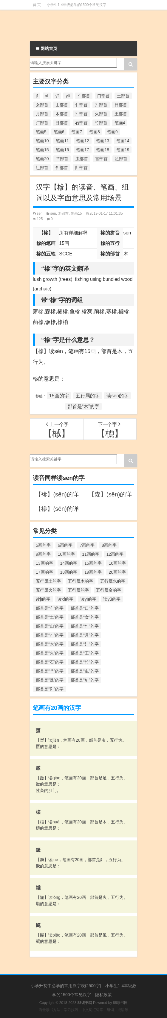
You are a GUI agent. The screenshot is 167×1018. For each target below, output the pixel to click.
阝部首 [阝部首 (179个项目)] (81, 167)
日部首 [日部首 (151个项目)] (121, 104)
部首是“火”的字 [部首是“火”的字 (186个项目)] (50, 653)
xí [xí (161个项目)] (46, 95)
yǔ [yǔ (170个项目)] (68, 95)
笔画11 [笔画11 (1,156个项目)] (62, 140)
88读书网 (120, 1003)
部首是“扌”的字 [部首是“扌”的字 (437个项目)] (50, 635)
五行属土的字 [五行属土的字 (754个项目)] (48, 581)
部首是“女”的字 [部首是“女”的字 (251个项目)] (84, 617)
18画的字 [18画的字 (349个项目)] (68, 572)
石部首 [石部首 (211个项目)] (81, 122)
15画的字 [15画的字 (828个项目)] (93, 563)
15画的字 (59, 395)
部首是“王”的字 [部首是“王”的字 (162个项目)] (84, 653)
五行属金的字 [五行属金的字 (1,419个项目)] (108, 590)
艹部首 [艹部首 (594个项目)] (62, 158)
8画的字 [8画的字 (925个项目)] (109, 545)
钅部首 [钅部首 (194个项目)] (61, 167)
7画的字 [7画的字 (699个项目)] (87, 545)
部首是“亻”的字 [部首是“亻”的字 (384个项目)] (50, 608)
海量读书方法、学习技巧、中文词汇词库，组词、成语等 (83, 1010)
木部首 (63, 213)
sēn (39, 213)
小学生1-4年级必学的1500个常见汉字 (76, 5)
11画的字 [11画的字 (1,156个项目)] (90, 554)
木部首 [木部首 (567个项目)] (61, 113)
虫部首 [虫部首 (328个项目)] (81, 158)
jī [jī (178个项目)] (37, 95)
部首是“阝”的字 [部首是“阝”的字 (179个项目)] (50, 689)
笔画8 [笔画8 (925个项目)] (94, 131)
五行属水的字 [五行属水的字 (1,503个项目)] (112, 581)
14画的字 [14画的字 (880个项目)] (68, 563)
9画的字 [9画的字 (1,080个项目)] (43, 554)
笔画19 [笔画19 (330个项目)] (122, 149)
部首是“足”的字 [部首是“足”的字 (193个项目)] (50, 680)
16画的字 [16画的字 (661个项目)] (117, 563)
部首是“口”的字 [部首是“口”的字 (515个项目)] (84, 608)
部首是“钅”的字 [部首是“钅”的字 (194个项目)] (84, 680)
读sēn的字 (117, 395)
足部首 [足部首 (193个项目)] (121, 158)
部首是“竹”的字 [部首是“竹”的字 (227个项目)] (84, 662)
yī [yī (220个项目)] (57, 95)
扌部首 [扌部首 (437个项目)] (101, 104)
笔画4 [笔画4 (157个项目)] (120, 122)
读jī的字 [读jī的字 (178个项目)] (43, 599)
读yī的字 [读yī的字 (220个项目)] (88, 599)
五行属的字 (88, 395)
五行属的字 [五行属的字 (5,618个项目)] (78, 590)
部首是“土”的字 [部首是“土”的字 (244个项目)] (50, 617)
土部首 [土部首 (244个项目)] (123, 95)
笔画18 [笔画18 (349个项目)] (102, 149)
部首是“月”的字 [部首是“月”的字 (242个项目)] (84, 635)
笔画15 (76, 213)
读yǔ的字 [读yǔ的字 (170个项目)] (111, 599)
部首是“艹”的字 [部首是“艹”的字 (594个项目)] (50, 671)
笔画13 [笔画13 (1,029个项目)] (102, 140)
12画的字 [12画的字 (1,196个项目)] (115, 554)
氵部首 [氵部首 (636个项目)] (81, 113)
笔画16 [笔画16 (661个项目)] (62, 149)
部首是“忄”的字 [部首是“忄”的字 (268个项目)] (84, 626)
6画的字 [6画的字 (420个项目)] (65, 545)
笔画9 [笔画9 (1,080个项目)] (112, 131)
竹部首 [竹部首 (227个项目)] (101, 122)
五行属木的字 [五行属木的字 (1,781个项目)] (80, 581)
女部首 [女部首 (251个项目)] (42, 104)
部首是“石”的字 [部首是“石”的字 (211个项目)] (50, 662)
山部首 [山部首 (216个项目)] (61, 104)
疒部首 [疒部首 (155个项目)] (42, 122)
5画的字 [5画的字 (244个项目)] (43, 545)
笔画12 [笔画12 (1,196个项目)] (82, 140)
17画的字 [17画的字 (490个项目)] (44, 572)
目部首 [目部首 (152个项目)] (61, 122)
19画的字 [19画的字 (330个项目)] (93, 572)
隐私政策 (103, 994)
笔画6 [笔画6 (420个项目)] (59, 131)
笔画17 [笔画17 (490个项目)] (82, 149)
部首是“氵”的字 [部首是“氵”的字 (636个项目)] (84, 644)
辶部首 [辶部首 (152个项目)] (42, 167)
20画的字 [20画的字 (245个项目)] (117, 572)
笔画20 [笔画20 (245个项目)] (42, 158)
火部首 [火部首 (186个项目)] (101, 113)
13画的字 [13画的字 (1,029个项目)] (44, 563)
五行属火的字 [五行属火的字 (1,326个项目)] (48, 590)
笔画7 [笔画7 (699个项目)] (76, 131)
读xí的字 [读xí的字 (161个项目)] (65, 599)
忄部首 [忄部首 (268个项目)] (81, 104)
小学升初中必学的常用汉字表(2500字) (66, 985)
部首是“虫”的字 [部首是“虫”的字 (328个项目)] (84, 671)
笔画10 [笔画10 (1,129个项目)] (42, 140)
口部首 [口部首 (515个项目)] (103, 95)
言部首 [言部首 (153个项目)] (101, 158)
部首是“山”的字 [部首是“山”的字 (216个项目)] (50, 626)
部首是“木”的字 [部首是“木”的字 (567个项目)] (50, 644)
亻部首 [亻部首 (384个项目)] (84, 95)
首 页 (37, 5)
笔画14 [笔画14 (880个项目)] (122, 140)
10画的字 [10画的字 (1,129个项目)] (66, 554)
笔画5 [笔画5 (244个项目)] (41, 131)
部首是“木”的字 (84, 406)
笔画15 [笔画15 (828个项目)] (42, 149)
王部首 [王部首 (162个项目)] (121, 113)
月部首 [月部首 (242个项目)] (42, 113)
